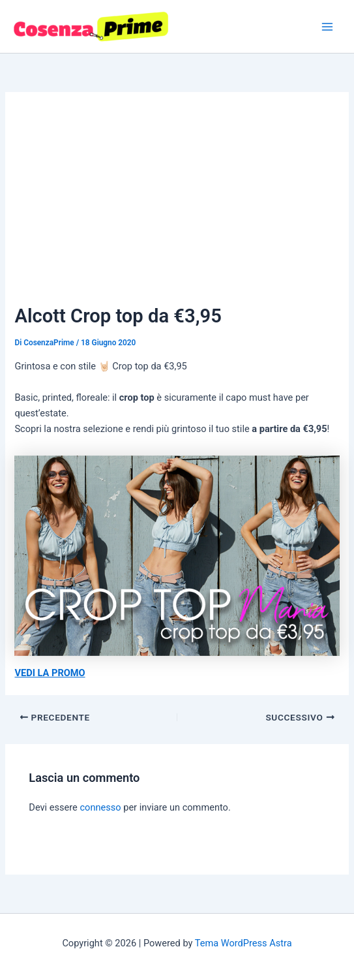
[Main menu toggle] (327, 26)
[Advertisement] (177, 203)
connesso (100, 807)
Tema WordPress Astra (243, 943)
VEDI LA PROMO (49, 673)
